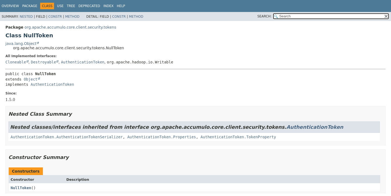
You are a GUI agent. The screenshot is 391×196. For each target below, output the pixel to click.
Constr (55, 17)
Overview (10, 6)
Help (121, 6)
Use (60, 6)
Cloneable (15, 62)
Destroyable (43, 62)
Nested (26, 17)
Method (72, 17)
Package (29, 6)
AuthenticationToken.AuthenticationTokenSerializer (67, 137)
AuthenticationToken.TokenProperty (238, 137)
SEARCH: (264, 16)
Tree (71, 6)
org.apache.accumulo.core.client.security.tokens (70, 27)
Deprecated (89, 6)
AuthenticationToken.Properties (161, 137)
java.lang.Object (20, 43)
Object (30, 79)
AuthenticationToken (82, 62)
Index (108, 6)
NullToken (21, 188)
